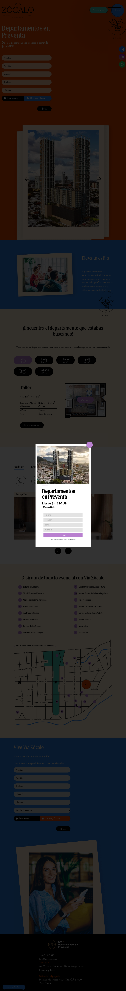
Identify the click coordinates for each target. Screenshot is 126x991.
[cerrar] (89, 445)
